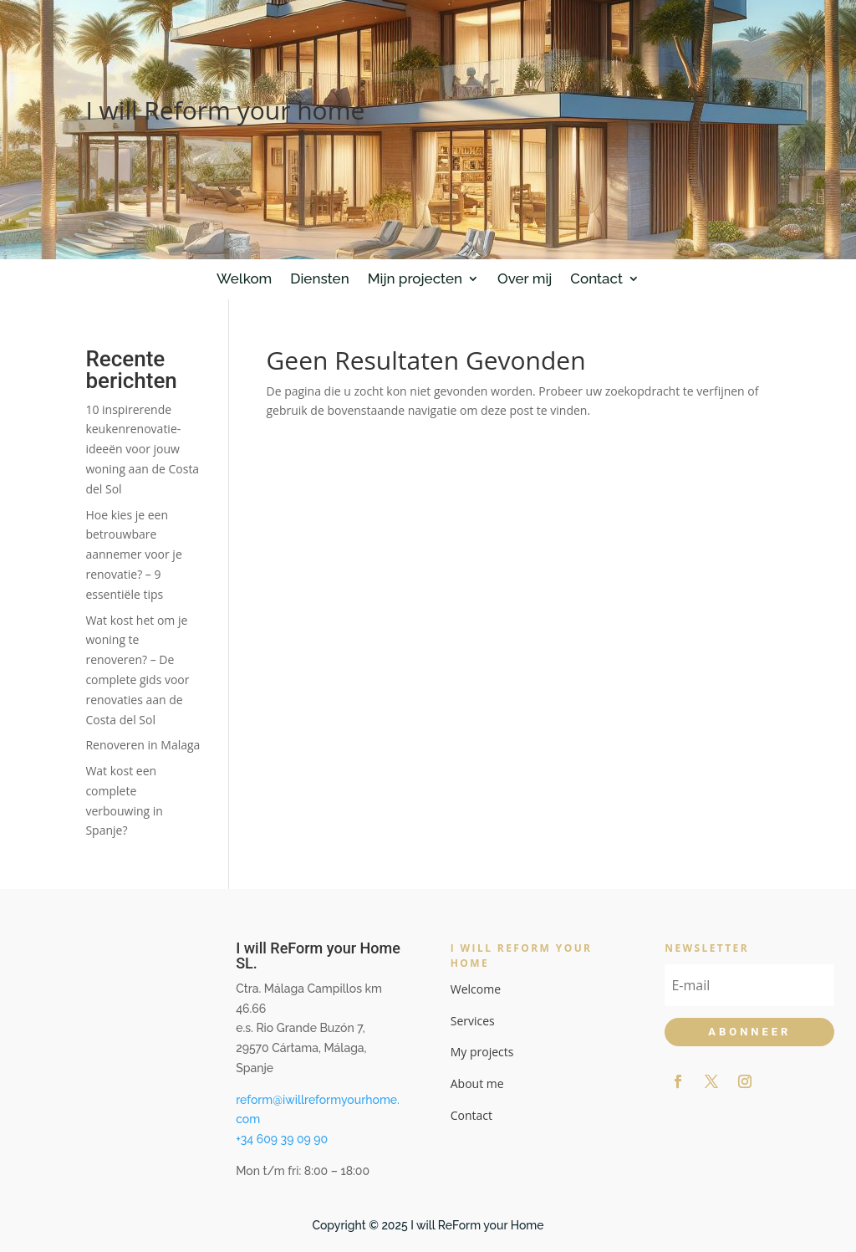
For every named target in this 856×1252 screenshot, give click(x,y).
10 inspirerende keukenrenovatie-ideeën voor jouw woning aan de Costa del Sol (142, 449)
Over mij (524, 278)
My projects (482, 1052)
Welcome (476, 989)
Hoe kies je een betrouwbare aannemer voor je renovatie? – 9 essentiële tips (133, 554)
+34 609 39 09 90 (282, 1139)
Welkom (244, 278)
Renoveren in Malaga (142, 745)
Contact (596, 278)
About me (477, 1083)
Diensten (319, 278)
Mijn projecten (415, 278)
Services (473, 1021)
